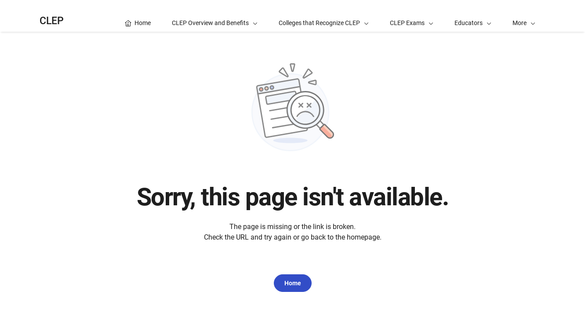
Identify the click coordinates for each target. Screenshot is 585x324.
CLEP (52, 21)
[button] (524, 16)
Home (292, 283)
